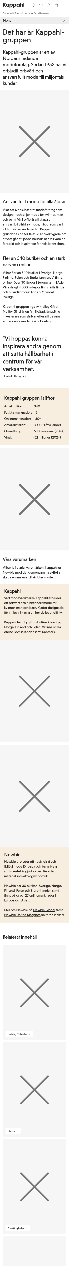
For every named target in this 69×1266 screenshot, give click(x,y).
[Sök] (33, 5)
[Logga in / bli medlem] (48, 5)
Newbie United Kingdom (22, 915)
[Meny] (64, 5)
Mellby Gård (49, 306)
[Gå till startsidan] (13, 5)
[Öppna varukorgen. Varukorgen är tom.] (56, 5)
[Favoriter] (41, 5)
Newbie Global (44, 910)
